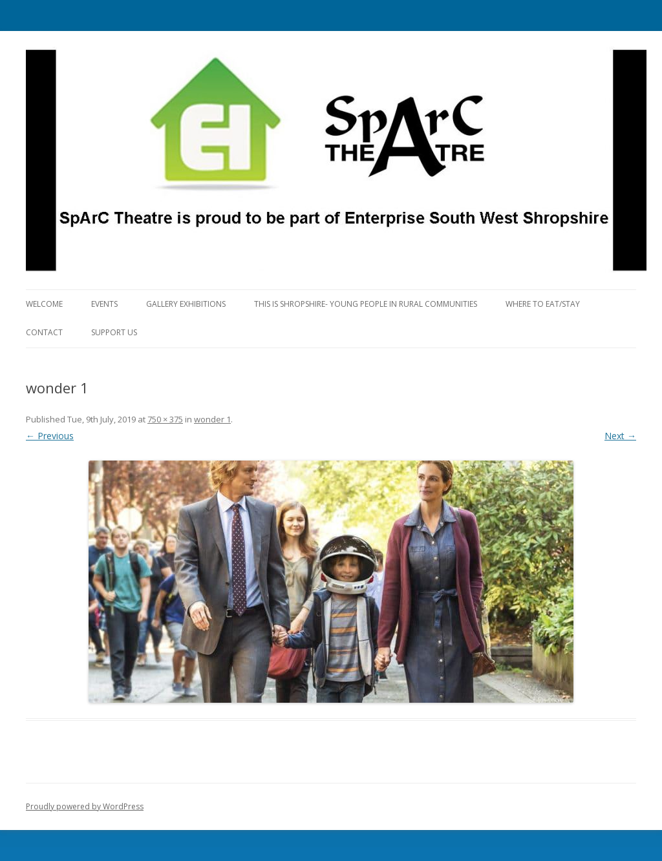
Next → (620, 436)
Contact (44, 332)
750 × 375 (165, 419)
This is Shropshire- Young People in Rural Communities (365, 303)
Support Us (114, 332)
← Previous (50, 436)
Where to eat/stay (543, 303)
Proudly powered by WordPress (85, 806)
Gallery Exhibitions (186, 303)
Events (104, 303)
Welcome (44, 303)
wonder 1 (212, 419)
